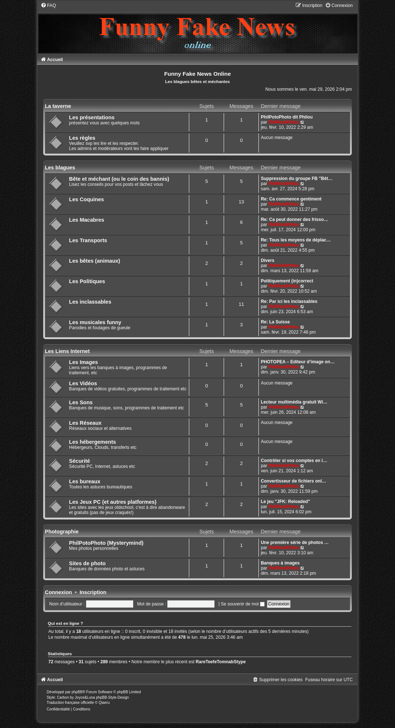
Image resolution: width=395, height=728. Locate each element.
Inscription (92, 592)
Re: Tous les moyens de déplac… (296, 240)
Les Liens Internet (67, 351)
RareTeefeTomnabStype (221, 661)
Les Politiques (87, 281)
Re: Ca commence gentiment (291, 199)
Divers (267, 260)
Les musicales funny (95, 322)
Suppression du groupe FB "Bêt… (296, 178)
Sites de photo (87, 563)
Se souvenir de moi (243, 604)
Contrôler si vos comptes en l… (294, 460)
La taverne (58, 106)
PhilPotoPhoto (283, 122)
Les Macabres (86, 220)
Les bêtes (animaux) (94, 261)
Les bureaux (85, 481)
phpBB (76, 692)
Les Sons (81, 402)
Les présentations (92, 117)
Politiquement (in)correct (287, 281)
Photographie (62, 531)
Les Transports (88, 240)
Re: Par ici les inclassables (289, 301)
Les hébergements (92, 442)
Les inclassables (90, 302)
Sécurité (79, 461)
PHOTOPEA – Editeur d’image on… (298, 361)
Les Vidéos (83, 383)
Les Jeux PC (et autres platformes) (113, 502)
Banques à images (280, 563)
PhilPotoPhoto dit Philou (287, 117)
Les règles (82, 138)
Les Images (83, 362)
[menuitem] (48, 5)
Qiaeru (104, 703)
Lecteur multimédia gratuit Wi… (294, 402)
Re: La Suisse (275, 321)
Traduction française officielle (70, 703)
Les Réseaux (85, 423)
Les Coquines (86, 199)
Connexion (58, 592)
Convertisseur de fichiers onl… (293, 481)
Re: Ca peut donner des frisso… (294, 219)
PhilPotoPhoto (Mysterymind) (106, 543)
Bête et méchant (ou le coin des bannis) (119, 179)
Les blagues (60, 167)
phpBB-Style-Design (112, 697)
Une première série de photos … (295, 542)
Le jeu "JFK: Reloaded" (285, 501)
